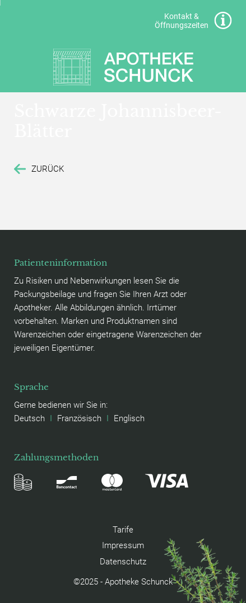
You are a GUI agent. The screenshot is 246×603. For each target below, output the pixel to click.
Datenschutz (123, 561)
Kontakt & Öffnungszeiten (193, 20)
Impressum (123, 544)
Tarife (123, 529)
